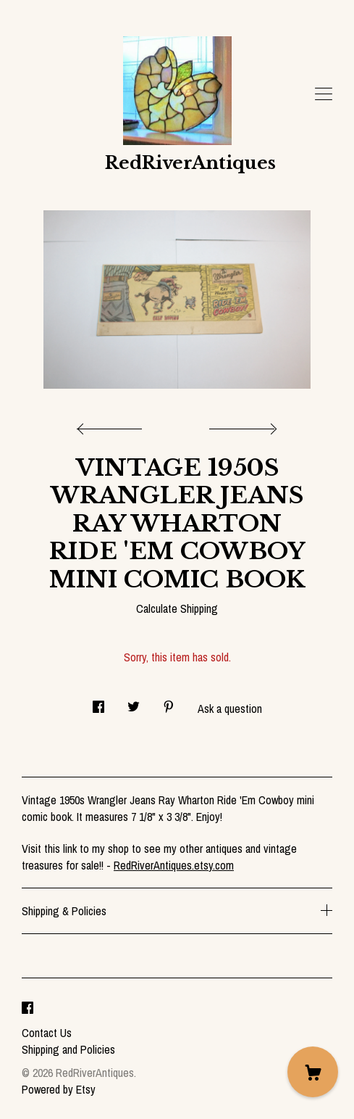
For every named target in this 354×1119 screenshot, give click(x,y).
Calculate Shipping (177, 608)
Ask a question (230, 709)
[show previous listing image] (113, 425)
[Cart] (312, 1071)
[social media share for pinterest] (168, 703)
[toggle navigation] (323, 94)
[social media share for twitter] (133, 703)
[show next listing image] (241, 425)
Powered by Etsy (59, 1089)
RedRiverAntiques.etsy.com (174, 865)
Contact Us (47, 1033)
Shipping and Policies (68, 1049)
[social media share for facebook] (98, 703)
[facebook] (27, 1008)
